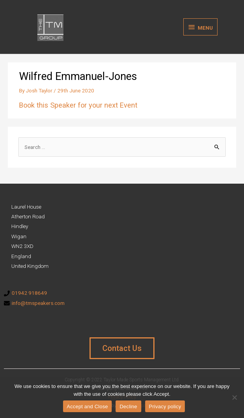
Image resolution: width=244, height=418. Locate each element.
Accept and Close (87, 406)
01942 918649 (29, 293)
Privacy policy (165, 406)
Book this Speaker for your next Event (78, 105)
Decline (128, 406)
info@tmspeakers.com (38, 303)
